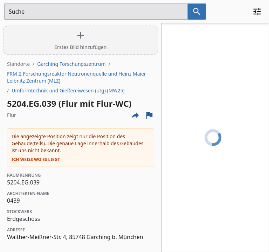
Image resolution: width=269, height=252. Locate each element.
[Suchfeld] (96, 11)
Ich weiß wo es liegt (36, 159)
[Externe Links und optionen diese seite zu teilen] (135, 115)
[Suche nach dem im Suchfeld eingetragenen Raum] (197, 12)
